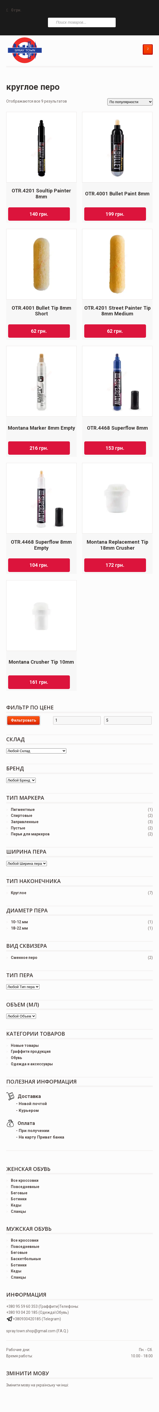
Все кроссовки (24, 1180)
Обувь (16, 1058)
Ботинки (19, 1199)
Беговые (19, 1193)
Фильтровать (23, 720)
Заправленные (24, 822)
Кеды (16, 1205)
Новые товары (25, 1045)
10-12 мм (19, 922)
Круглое (18, 893)
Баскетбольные (26, 1259)
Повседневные (25, 1187)
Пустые (18, 828)
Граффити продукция (31, 1051)
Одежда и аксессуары (32, 1064)
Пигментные (23, 809)
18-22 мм (19, 928)
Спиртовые (21, 815)
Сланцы (18, 1211)
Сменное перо (24, 957)
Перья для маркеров (30, 834)
